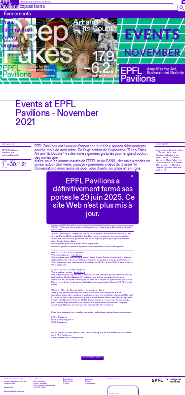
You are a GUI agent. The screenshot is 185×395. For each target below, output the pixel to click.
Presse (88, 381)
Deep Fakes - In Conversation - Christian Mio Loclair (169, 162)
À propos (89, 379)
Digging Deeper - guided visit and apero (169, 167)
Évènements (68, 381)
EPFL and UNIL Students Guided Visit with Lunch (167, 155)
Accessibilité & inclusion (14, 392)
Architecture (90, 384)
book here (56, 229)
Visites (66, 384)
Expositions (68, 379)
